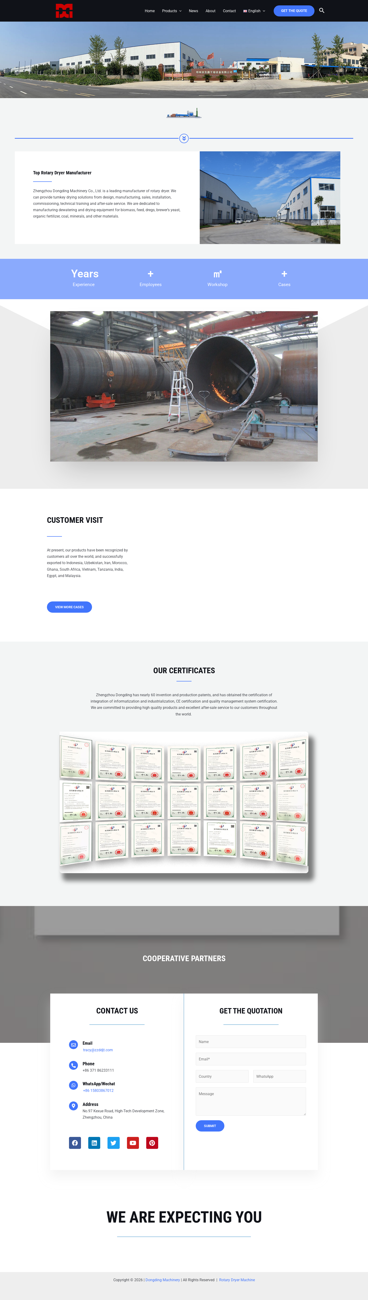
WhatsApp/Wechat (100, 1083)
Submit (210, 1125)
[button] (184, 386)
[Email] (73, 1044)
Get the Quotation (251, 1010)
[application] (179, 11)
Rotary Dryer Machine (237, 1279)
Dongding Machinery (163, 1279)
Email (88, 1043)
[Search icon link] (322, 11)
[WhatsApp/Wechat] (73, 1085)
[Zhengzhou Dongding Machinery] (64, 10)
